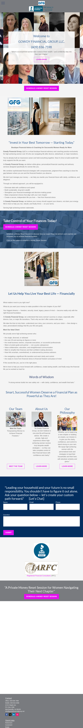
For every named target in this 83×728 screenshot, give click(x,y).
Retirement (8, 723)
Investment (8, 725)
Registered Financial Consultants (41, 569)
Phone (58, 502)
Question (6, 515)
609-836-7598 (14, 701)
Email (31, 502)
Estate (7, 727)
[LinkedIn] (13, 714)
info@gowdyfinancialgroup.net (15, 711)
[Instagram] (17, 714)
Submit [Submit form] (8, 532)
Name (5, 502)
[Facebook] (6, 714)
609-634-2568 (14, 703)
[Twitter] (10, 714)
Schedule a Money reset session (20, 227)
